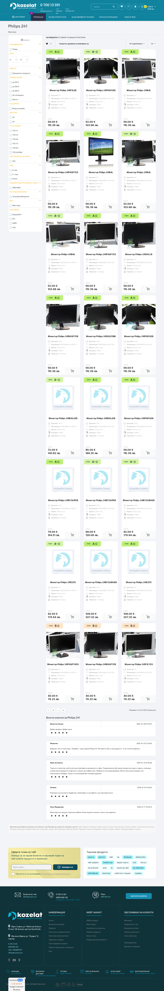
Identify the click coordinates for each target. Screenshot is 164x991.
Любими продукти (93, 932)
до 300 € (15, 86)
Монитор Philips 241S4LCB (138, 254)
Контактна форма (139, 896)
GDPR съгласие (92, 920)
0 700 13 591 (50, 5)
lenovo (91, 857)
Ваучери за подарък (132, 946)
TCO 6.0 (15, 139)
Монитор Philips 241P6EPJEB (101, 90)
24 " (13, 122)
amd (104, 868)
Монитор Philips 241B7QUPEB (63, 500)
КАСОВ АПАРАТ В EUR (57, 17)
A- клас (15, 174)
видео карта (122, 862)
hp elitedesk (138, 868)
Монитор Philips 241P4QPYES (63, 172)
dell (111, 857)
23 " (13, 117)
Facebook (16, 980)
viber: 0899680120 (15, 950)
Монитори (16, 205)
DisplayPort (16, 214)
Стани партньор (130, 936)
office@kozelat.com (46, 11)
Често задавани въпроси (58, 943)
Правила (52, 928)
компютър (107, 862)
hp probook (93, 868)
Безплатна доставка (56, 924)
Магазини (128, 920)
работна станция (122, 873)
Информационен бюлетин (96, 940)
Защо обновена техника (82, 17)
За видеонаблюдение (20, 196)
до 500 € (15, 91)
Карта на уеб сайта (131, 932)
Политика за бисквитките (59, 936)
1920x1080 (16, 188)
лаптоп (102, 857)
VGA (14, 227)
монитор (106, 873)
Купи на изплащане (108, 17)
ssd (134, 862)
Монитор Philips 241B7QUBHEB (139, 500)
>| (63, 710)
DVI (13, 219)
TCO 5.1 (15, 131)
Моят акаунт (91, 924)
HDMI (14, 223)
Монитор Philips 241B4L (139, 90)
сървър (138, 873)
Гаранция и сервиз (56, 940)
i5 (111, 868)
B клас (14, 179)
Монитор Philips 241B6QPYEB (63, 336)
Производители (130, 943)
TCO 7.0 (15, 143)
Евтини (15, 99)
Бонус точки (91, 936)
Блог (50, 951)
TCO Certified (17, 152)
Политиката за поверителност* (56, 874)
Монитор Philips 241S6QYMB (101, 336)
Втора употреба (18, 108)
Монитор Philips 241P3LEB (63, 90)
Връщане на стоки (131, 928)
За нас (51, 920)
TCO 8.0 (15, 148)
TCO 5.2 (15, 135)
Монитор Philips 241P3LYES (139, 664)
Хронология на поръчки (95, 928)
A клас (14, 170)
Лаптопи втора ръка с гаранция (61, 947)
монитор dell (123, 868)
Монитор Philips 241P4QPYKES (63, 664)
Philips (15, 49)
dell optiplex (93, 862)
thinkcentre (140, 857)
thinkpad (127, 857)
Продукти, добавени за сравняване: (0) (74, 44)
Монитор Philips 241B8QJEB (63, 418)
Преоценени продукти (21, 73)
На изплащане (18, 95)
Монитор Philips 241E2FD (63, 582)
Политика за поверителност (59, 932)
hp (118, 857)
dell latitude (93, 873)
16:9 (13, 161)
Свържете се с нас (131, 924)
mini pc (143, 862)
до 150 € (15, 82)
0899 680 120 (69, 11)
